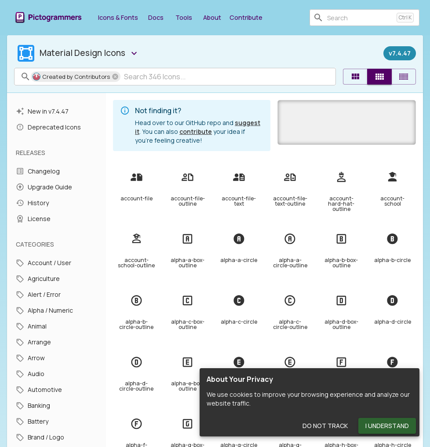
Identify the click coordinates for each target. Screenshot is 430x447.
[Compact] (403, 77)
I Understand (387, 426)
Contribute (246, 17)
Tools (184, 17)
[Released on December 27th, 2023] (399, 53)
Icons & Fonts (118, 17)
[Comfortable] (379, 77)
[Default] (355, 77)
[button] (75, 76)
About (212, 17)
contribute (195, 131)
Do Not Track (325, 426)
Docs (156, 17)
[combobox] (360, 17)
